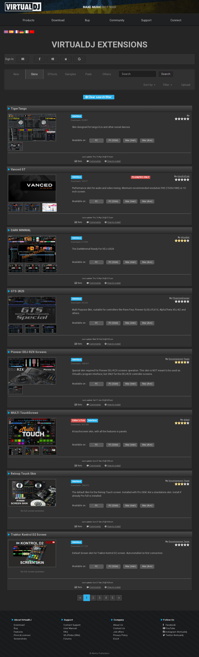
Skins (34, 74)
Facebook (169, 625)
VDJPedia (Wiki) (71, 635)
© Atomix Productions (99, 653)
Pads (88, 74)
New (16, 74)
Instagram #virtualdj (175, 631)
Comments (95, 161)
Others (107, 74)
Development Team (179, 359)
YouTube (169, 628)
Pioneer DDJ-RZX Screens (29, 352)
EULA (116, 638)
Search (165, 74)
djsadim (185, 237)
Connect (176, 20)
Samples (70, 74)
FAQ (65, 631)
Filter (167, 84)
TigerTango (19, 108)
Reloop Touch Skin (23, 473)
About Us (118, 625)
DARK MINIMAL (21, 230)
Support (146, 20)
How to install (114, 161)
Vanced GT (18, 169)
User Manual (70, 628)
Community (117, 20)
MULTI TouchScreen (24, 412)
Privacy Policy (120, 635)
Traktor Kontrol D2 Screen (28, 534)
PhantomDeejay (180, 298)
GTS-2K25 (17, 291)
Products (28, 20)
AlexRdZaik (183, 176)
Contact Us (119, 628)
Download (58, 20)
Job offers (118, 631)
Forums (67, 638)
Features (18, 631)
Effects (52, 74)
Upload (185, 84)
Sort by (149, 84)
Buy (87, 20)
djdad (186, 419)
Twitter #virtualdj (173, 635)
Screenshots (20, 638)
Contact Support (72, 625)
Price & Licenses (22, 635)
